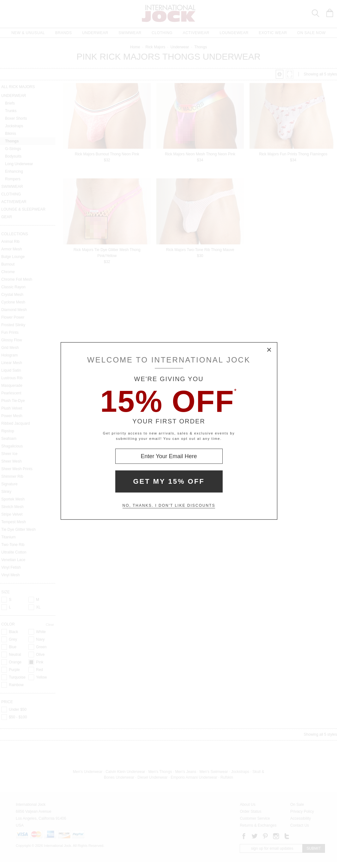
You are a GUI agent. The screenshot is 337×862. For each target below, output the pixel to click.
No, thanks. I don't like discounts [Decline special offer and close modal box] (169, 505)
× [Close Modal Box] (269, 350)
